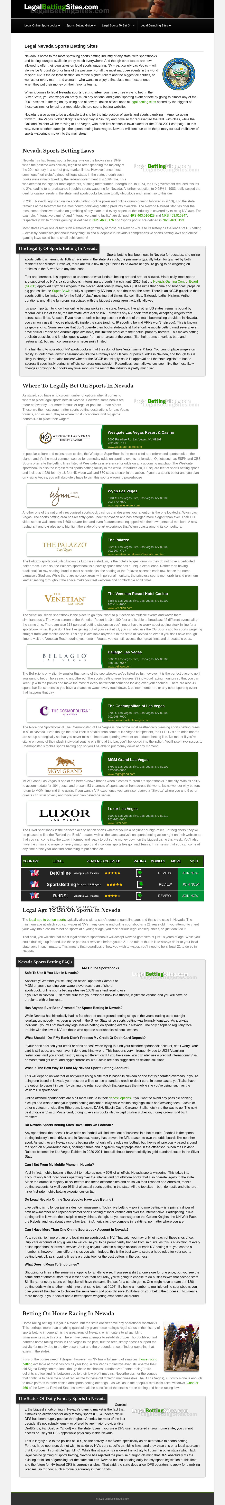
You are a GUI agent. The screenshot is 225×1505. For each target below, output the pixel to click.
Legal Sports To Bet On (117, 25)
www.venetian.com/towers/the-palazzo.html (136, 554)
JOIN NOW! (194, 873)
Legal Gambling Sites (154, 25)
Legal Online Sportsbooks (41, 25)
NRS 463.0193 (173, 220)
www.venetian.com (120, 608)
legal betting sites (143, 102)
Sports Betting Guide (79, 25)
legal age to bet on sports (48, 919)
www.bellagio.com (119, 666)
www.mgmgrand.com (121, 774)
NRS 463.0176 (103, 220)
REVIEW (176, 873)
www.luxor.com (117, 823)
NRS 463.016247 (174, 215)
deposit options (120, 1098)
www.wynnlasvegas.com (124, 505)
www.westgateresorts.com (125, 446)
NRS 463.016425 (142, 215)
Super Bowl (60, 291)
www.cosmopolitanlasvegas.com (129, 720)
